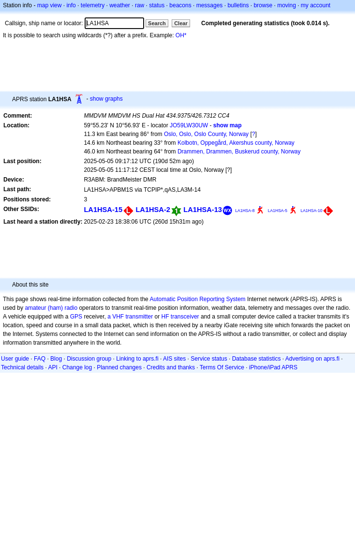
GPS (76, 316)
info (70, 5)
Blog (56, 358)
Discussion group (89, 358)
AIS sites (174, 358)
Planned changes (119, 367)
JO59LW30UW (189, 125)
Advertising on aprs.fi (312, 358)
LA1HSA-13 (202, 209)
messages (209, 5)
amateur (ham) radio (51, 307)
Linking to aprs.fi (137, 358)
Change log (77, 367)
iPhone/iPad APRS (273, 367)
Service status (209, 358)
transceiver (185, 316)
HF (165, 316)
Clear (181, 23)
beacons (180, 5)
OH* (181, 35)
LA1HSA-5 (277, 210)
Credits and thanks (171, 367)
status (156, 5)
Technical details (22, 367)
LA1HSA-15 (103, 209)
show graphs (106, 98)
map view (49, 5)
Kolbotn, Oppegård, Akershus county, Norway (236, 142)
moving (286, 5)
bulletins (238, 5)
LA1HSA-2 (152, 209)
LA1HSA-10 (311, 210)
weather (119, 5)
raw (139, 5)
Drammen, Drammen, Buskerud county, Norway (239, 151)
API (52, 367)
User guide (15, 358)
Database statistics (256, 358)
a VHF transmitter (130, 316)
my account (315, 5)
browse (262, 5)
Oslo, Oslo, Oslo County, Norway (206, 134)
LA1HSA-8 (244, 210)
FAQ (39, 358)
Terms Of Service (222, 367)
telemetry (92, 5)
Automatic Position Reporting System (197, 299)
